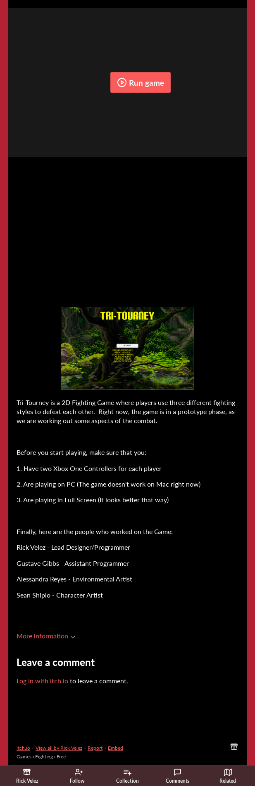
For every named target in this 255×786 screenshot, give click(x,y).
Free (61, 756)
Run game (140, 82)
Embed (115, 748)
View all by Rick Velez (59, 748)
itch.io (23, 748)
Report (95, 748)
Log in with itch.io (42, 681)
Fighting (44, 756)
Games (24, 756)
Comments (177, 776)
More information (46, 636)
